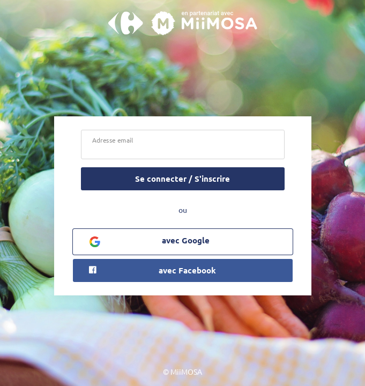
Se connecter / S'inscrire (182, 178)
